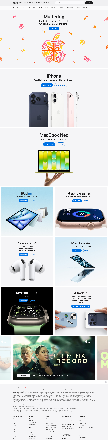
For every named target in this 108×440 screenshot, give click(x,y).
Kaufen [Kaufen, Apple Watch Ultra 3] (33, 300)
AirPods (14, 431)
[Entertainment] (69, 8)
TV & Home (15, 434)
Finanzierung (49, 436)
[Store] (18, 8)
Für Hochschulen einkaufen (68, 428)
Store (14, 418)
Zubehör (15, 438)
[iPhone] (34, 8)
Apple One (31, 430)
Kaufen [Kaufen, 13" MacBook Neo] (61, 144)
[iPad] (28, 8)
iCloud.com (32, 424)
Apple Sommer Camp (51, 427)
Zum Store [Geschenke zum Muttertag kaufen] (54, 28)
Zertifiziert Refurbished (51, 431)
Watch (14, 427)
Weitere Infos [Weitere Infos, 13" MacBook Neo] (49, 144)
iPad (14, 423)
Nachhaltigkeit (82, 423)
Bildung (80, 421)
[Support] (84, 8)
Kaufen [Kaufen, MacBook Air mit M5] (86, 250)
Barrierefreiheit (82, 418)
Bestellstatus (49, 438)
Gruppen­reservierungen (51, 425)
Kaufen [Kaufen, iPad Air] (33, 200)
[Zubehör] (78, 8)
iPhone (14, 425)
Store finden (48, 418)
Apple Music (32, 434)
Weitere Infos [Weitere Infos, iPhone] (47, 85)
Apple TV (31, 432)
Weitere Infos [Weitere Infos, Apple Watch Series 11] (76, 200)
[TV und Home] (60, 8)
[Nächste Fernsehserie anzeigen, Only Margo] (102, 358)
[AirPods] (52, 8)
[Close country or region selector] (95, 3)
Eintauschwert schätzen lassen (80, 306)
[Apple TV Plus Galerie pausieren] (106, 382)
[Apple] (13, 8)
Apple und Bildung (66, 426)
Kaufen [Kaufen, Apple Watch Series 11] (86, 200)
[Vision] (46, 8)
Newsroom (81, 433)
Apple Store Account (34, 422)
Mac (14, 421)
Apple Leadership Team (84, 435)
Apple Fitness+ (32, 438)
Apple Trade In (49, 434)
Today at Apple (49, 423)
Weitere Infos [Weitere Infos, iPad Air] (23, 200)
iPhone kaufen (60, 85)
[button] (69, 3)
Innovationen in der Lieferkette (86, 427)
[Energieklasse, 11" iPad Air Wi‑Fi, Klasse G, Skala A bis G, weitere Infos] (25, 387)
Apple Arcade (32, 436)
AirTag (14, 436)
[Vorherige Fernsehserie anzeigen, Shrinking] (5, 358)
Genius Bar (48, 421)
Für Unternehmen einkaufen (68, 421)
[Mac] (23, 8)
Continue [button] (89, 3)
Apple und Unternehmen (67, 418)
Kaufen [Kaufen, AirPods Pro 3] (33, 254)
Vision (14, 429)
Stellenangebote (82, 437)
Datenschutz (82, 425)
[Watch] (40, 8)
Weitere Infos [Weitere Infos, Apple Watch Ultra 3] (23, 300)
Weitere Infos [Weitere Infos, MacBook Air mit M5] (76, 250)
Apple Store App (49, 429)
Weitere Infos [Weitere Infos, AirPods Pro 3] (23, 254)
